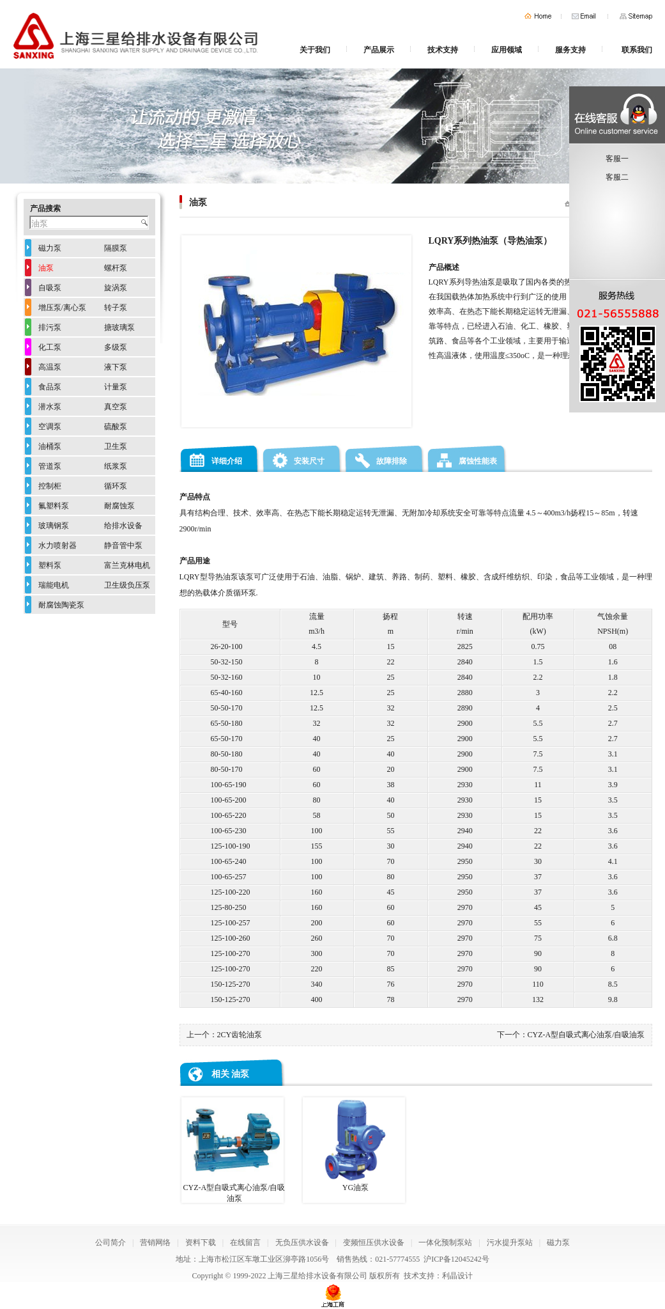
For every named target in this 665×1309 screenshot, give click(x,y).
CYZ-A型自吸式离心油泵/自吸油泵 (586, 1034)
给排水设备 (123, 525)
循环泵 (115, 486)
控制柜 (49, 486)
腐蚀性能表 (478, 461)
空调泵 (49, 426)
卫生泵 (115, 446)
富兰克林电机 (127, 565)
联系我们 (637, 49)
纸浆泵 (115, 466)
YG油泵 (354, 1144)
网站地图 (636, 16)
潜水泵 (49, 406)
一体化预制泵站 (445, 1242)
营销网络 (155, 1242)
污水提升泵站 (510, 1242)
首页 (537, 16)
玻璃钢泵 (53, 525)
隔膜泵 (115, 248)
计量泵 (115, 386)
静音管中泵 (123, 545)
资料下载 (200, 1242)
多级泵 (115, 347)
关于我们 (315, 49)
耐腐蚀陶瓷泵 (61, 604)
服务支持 (570, 49)
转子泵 (115, 307)
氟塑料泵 (53, 505)
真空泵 (115, 406)
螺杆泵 (115, 267)
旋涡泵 (115, 287)
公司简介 (110, 1242)
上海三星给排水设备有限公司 (317, 1275)
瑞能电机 (53, 585)
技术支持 (442, 49)
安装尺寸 (309, 461)
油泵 (240, 1074)
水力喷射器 (57, 545)
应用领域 (506, 49)
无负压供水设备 (302, 1242)
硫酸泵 (115, 426)
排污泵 (49, 327)
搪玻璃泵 (119, 327)
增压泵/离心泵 (62, 307)
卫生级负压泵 (127, 585)
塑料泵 (49, 565)
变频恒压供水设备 (373, 1242)
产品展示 (378, 49)
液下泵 (115, 367)
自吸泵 (49, 287)
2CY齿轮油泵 (240, 1034)
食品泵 (49, 386)
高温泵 (49, 367)
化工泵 (49, 347)
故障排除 (391, 461)
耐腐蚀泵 (119, 505)
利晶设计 (457, 1275)
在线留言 (245, 1242)
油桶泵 (49, 446)
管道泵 (49, 466)
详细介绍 (226, 461)
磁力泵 (49, 248)
